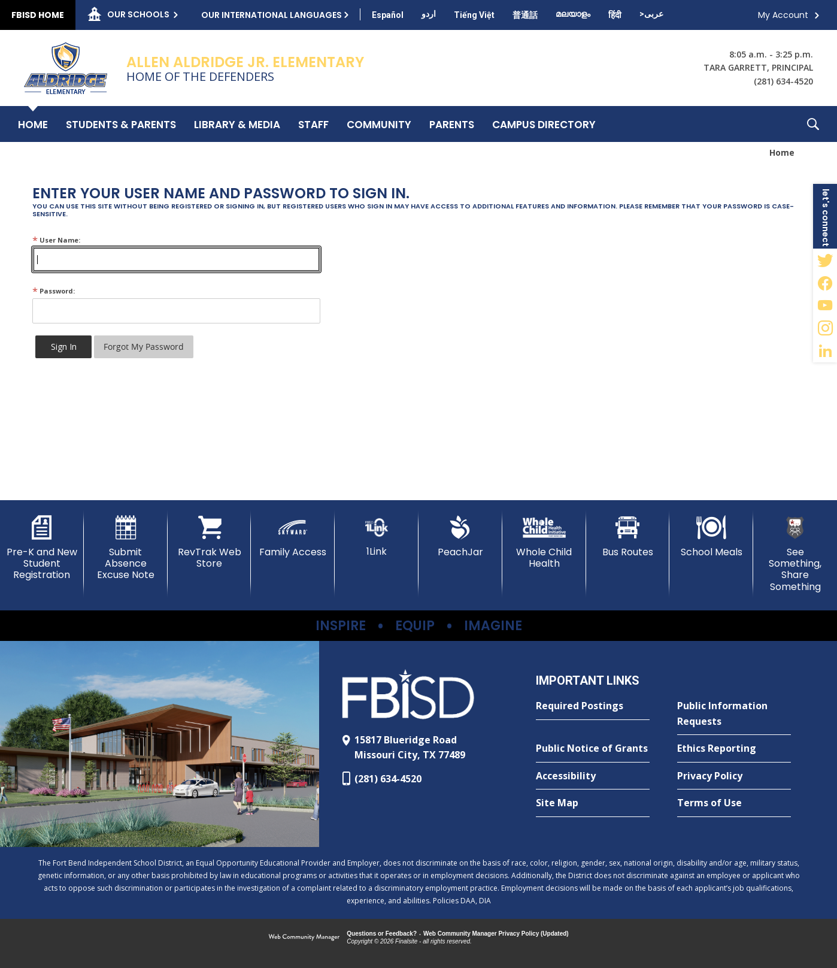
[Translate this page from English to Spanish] (388, 15)
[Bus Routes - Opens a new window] (628, 537)
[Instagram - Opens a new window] (825, 328)
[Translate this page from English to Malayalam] (573, 13)
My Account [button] (783, 15)
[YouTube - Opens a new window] (825, 305)
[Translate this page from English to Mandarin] (525, 15)
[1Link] (377, 536)
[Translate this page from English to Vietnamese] (474, 15)
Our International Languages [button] (271, 15)
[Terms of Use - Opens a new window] (734, 803)
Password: (53, 291)
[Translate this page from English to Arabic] (651, 13)
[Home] (33, 124)
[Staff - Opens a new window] (313, 124)
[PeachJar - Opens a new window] (460, 537)
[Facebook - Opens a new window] (825, 283)
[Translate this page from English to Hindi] (614, 15)
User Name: (56, 240)
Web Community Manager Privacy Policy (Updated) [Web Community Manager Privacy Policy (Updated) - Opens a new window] (496, 933)
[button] (813, 124)
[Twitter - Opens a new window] (825, 260)
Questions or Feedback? (382, 933)
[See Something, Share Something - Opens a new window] (795, 554)
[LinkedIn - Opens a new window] (825, 351)
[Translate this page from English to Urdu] (429, 13)
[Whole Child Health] (544, 542)
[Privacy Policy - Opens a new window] (734, 776)
